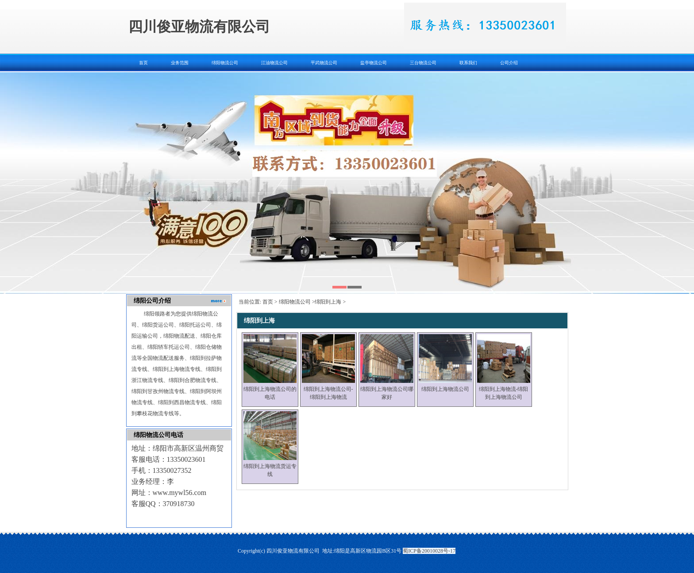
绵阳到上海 (328, 302)
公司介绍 (509, 62)
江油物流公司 (274, 62)
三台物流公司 (423, 62)
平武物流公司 (324, 62)
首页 (143, 62)
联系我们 (468, 62)
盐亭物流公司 (373, 62)
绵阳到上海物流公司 (445, 389)
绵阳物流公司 (225, 62)
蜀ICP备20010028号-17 (429, 551)
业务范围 (180, 62)
